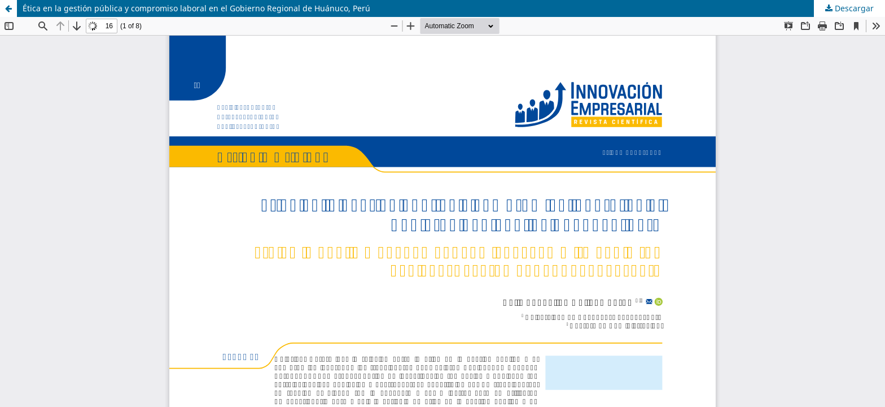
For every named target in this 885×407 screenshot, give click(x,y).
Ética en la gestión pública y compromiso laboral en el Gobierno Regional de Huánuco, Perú (196, 8)
